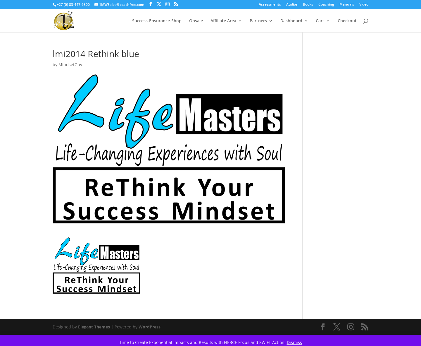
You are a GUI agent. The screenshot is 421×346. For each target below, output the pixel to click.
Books (308, 5)
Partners (258, 21)
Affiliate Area (223, 21)
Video (363, 5)
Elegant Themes (94, 327)
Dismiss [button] (294, 342)
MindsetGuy (70, 64)
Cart (320, 21)
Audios (292, 5)
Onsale (196, 21)
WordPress (150, 327)
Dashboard (291, 21)
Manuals (346, 5)
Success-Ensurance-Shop (157, 21)
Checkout (347, 21)
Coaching (326, 5)
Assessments (270, 5)
